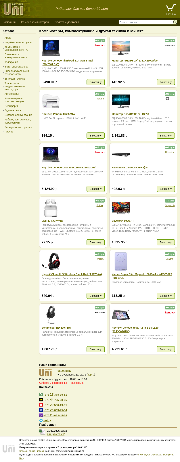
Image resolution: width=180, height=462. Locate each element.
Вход (21, 458)
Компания (9, 22)
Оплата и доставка (66, 22)
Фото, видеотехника (16, 66)
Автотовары (12, 93)
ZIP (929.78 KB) (56, 434)
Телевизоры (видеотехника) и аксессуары (15, 86)
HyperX (100, 259)
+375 (55, 394)
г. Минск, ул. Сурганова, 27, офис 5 (155, 454)
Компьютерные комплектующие (14, 100)
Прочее (9, 131)
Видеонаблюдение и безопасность (17, 73)
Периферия (11, 106)
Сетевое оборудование (18, 114)
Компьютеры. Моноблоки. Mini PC (16, 48)
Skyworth (170, 205)
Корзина (171, 14)
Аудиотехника (13, 110)
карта (91, 374)
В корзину (96, 82)
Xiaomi (169, 259)
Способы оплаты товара (31, 451)
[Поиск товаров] (147, 22)
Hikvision (169, 152)
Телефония (11, 62)
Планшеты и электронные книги (16, 56)
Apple (8, 37)
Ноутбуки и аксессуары (18, 42)
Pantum (100, 98)
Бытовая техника (15, 78)
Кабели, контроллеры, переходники (18, 121)
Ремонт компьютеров (35, 22)
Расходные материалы (18, 127)
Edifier (100, 205)
